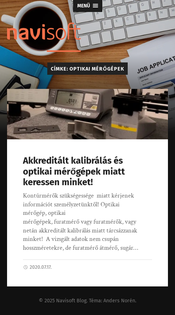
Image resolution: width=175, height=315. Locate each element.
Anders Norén (119, 301)
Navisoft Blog (71, 301)
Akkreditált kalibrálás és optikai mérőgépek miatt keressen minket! (74, 171)
